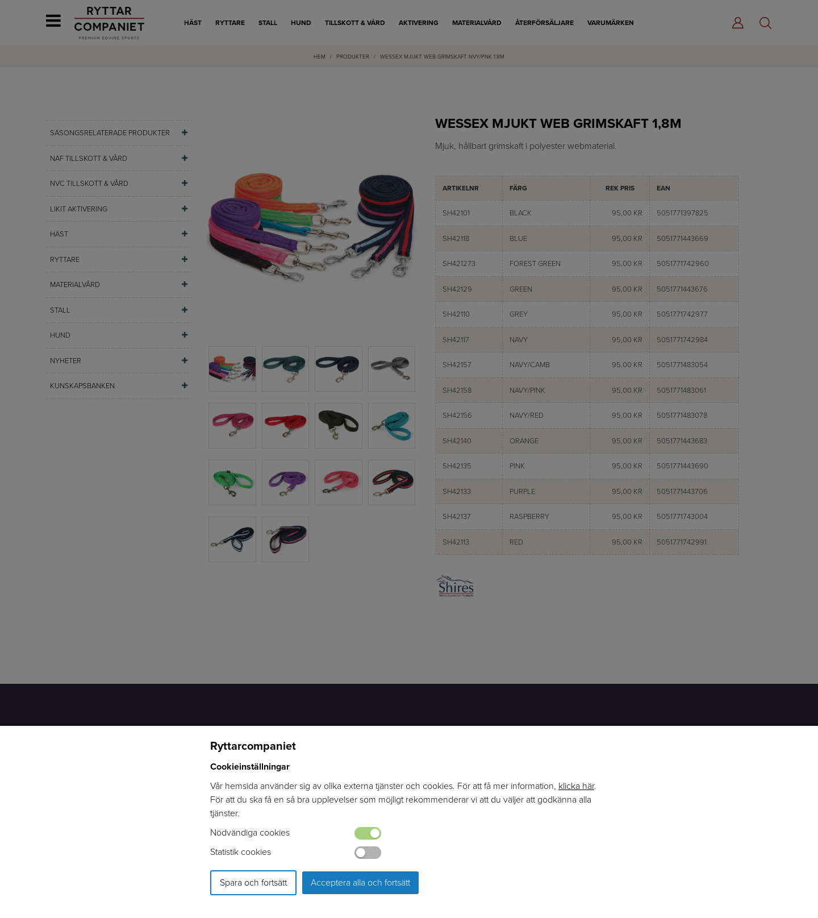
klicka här (576, 785)
